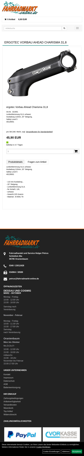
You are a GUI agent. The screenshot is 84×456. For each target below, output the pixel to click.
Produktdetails (15, 162)
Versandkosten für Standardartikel (39, 132)
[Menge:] (40, 151)
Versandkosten (10, 405)
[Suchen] (64, 28)
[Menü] (77, 28)
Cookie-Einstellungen (51, 452)
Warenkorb (8, 408)
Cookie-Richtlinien (43, 447)
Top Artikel (8, 411)
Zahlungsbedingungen (13, 398)
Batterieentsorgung (12, 387)
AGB (6, 384)
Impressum (8, 378)
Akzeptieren (76, 452)
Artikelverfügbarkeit (12, 401)
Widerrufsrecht (10, 414)
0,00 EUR (15, 19)
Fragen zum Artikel (37, 162)
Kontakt (7, 374)
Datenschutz (9, 381)
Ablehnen (66, 452)
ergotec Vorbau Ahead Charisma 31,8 (27, 107)
